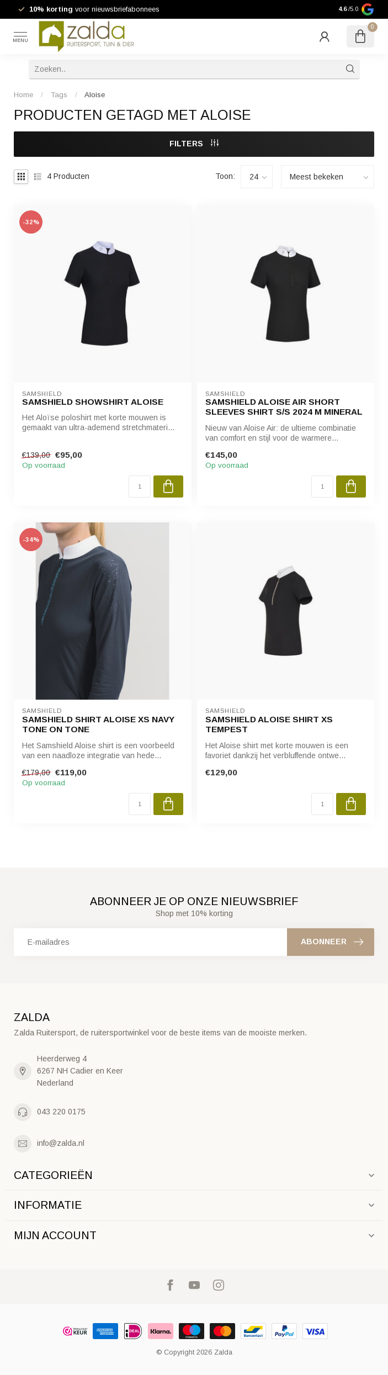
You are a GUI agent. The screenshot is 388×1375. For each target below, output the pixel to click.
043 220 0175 (61, 1111)
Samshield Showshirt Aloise (92, 401)
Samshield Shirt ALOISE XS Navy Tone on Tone (98, 724)
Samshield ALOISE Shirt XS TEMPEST (269, 724)
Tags (59, 95)
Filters (194, 143)
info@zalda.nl (60, 1143)
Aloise (94, 95)
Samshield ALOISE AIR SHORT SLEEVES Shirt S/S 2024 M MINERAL (284, 406)
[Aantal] (140, 486)
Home (23, 95)
